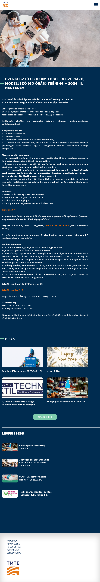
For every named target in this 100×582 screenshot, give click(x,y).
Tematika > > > (9, 210)
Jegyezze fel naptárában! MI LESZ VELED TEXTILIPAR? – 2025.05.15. (34, 463)
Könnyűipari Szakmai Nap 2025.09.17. (66, 401)
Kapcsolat (13, 541)
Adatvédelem (14, 544)
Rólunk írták (14, 547)
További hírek (45, 417)
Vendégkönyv (14, 553)
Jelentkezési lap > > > (12, 290)
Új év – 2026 (53, 371)
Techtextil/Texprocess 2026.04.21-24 (22, 371)
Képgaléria (13, 550)
